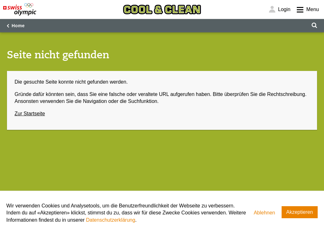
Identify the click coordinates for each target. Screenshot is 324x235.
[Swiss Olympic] (19, 9)
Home (18, 25)
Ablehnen (264, 212)
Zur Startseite (30, 113)
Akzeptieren (299, 212)
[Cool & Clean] (162, 9)
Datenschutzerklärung (110, 220)
